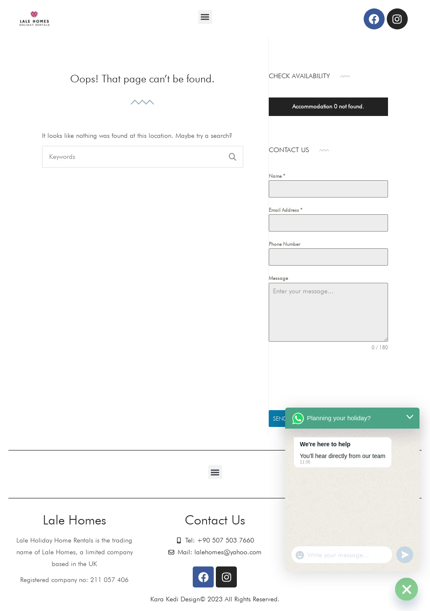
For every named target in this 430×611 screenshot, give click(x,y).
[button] (205, 17)
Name (277, 176)
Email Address (285, 210)
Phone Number (284, 244)
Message (278, 278)
